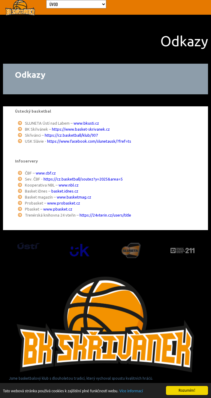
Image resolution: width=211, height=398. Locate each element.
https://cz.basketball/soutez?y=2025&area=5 (83, 179)
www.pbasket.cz (57, 209)
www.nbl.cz (69, 185)
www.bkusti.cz (86, 123)
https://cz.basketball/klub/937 (71, 135)
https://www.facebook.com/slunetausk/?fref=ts (89, 141)
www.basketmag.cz (74, 197)
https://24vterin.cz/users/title (105, 215)
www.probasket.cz (63, 203)
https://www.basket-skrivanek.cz (81, 129)
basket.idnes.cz (64, 191)
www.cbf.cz (46, 173)
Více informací (131, 391)
